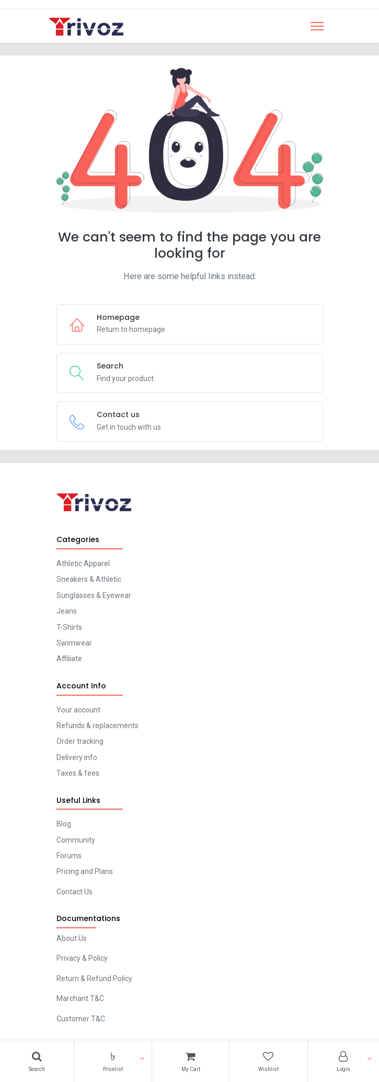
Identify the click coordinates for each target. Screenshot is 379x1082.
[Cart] (190, 1061)
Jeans (66, 611)
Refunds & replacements (97, 725)
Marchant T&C (80, 998)
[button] (113, 1061)
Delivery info (76, 757)
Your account (78, 710)
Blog (63, 824)
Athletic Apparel (83, 563)
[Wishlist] (268, 1061)
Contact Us (74, 892)
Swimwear (74, 643)
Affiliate (69, 658)
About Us (71, 938)
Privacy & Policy (82, 958)
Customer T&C (80, 1019)
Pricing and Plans (84, 871)
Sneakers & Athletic (88, 579)
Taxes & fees (77, 773)
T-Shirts (69, 627)
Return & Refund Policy (94, 978)
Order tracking (80, 741)
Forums (69, 855)
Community (75, 840)
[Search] (37, 1061)
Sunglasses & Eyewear (93, 595)
